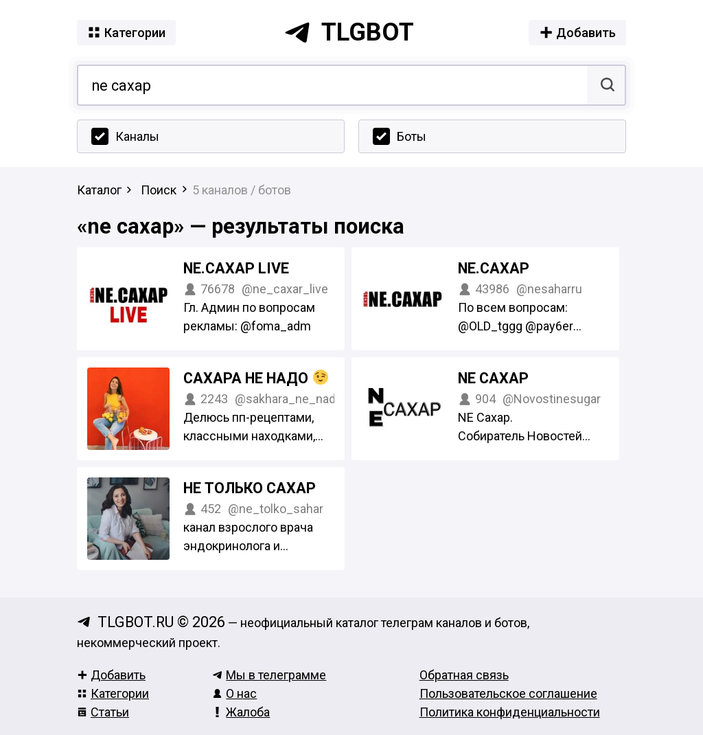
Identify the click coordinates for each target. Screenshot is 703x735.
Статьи (103, 712)
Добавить (111, 675)
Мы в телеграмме (269, 675)
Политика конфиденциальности (509, 712)
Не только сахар (249, 488)
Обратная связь (464, 675)
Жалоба (241, 712)
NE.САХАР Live (236, 268)
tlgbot (349, 32)
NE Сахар (493, 378)
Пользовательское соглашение (508, 693)
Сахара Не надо (255, 378)
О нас (234, 693)
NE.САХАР (493, 268)
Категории (113, 693)
